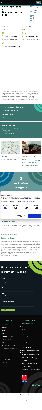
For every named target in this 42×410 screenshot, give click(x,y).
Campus (4, 330)
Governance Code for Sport (8, 336)
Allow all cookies (34, 215)
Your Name (4, 278)
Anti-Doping (5, 324)
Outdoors (4, 353)
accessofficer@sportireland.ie (32, 369)
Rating (3, 293)
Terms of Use (27, 394)
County (3, 287)
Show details (36, 211)
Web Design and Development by (31, 400)
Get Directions (7, 50)
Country (4, 282)
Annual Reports (5, 362)
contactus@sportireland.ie (32, 350)
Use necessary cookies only (20, 216)
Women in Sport (6, 359)
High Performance (6, 339)
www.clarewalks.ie (9, 133)
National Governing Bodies (8, 345)
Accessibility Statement (7, 394)
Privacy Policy (18, 394)
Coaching (4, 327)
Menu (38, 2)
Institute (4, 342)
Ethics (3, 333)
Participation (5, 356)
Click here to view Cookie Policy (28, 201)
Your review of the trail (7, 301)
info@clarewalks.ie (9, 132)
